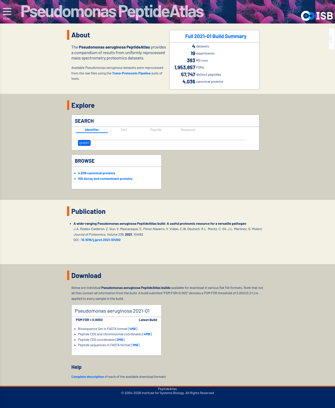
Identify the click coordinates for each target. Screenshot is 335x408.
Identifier (92, 129)
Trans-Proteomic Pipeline (131, 73)
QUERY (84, 143)
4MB (132, 329)
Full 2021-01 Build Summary (216, 36)
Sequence (188, 129)
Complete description (87, 376)
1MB (135, 345)
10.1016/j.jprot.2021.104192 (101, 240)
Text (124, 129)
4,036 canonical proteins (96, 173)
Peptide (156, 129)
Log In (332, 38)
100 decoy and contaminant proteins (105, 178)
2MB (120, 339)
